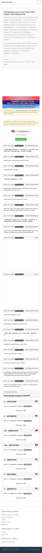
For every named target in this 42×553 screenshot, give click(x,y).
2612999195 (11, 416)
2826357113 (11, 489)
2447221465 (11, 401)
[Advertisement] (21, 83)
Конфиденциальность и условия (10, 515)
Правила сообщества (7, 517)
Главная (3, 532)
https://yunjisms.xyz (23, 549)
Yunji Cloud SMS (6, 2)
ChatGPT (6, 59)
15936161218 (13, 431)
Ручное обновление (21, 134)
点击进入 (11, 114)
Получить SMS (21, 411)
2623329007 (11, 474)
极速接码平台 (4, 524)
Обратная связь (5, 522)
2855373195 (11, 460)
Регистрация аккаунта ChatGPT (17, 396)
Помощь (3, 520)
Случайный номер (21, 139)
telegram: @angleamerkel (8, 542)
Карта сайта (4, 534)
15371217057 (14, 445)
